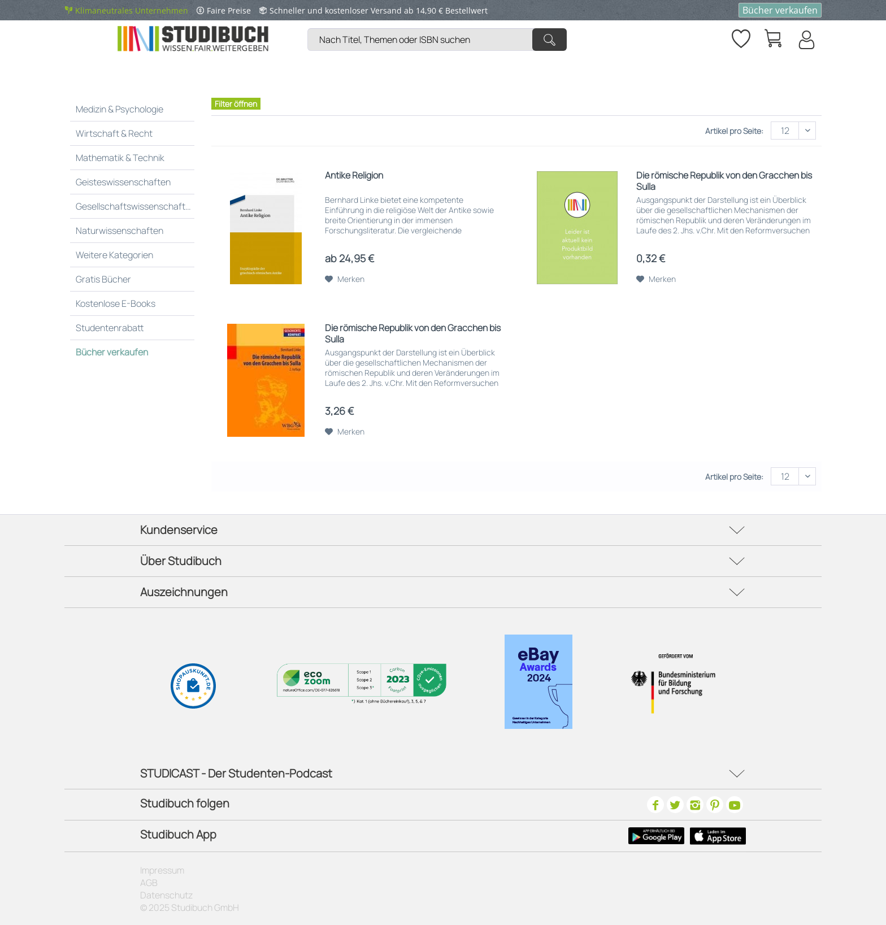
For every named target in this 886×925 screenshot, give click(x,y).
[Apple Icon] (718, 835)
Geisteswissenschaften (123, 182)
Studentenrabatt (110, 328)
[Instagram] (695, 804)
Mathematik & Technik (120, 157)
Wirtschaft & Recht (114, 133)
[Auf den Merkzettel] (344, 279)
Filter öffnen (236, 103)
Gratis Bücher (103, 279)
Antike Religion (354, 175)
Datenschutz (166, 895)
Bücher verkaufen (780, 10)
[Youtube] (734, 804)
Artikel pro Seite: (734, 130)
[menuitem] (439, 26)
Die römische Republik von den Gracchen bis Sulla (724, 181)
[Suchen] (549, 39)
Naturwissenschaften (119, 230)
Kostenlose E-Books (115, 303)
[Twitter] (675, 804)
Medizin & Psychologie (119, 109)
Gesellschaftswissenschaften (136, 206)
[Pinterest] (714, 804)
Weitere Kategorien (114, 255)
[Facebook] (655, 804)
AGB (149, 882)
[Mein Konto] (806, 39)
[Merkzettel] (740, 36)
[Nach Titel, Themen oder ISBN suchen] (437, 39)
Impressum (162, 870)
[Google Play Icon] (656, 835)
